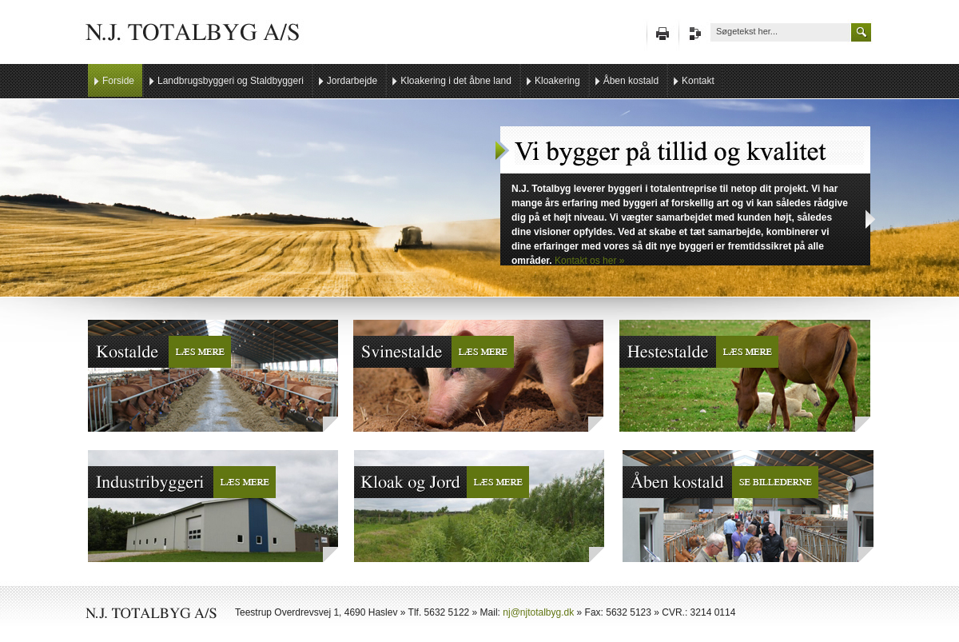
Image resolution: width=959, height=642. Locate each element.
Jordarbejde (352, 80)
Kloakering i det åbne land (455, 80)
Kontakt (698, 80)
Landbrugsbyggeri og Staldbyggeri (230, 80)
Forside (118, 80)
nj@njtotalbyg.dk (538, 612)
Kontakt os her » (589, 260)
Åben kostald (631, 80)
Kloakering (557, 80)
